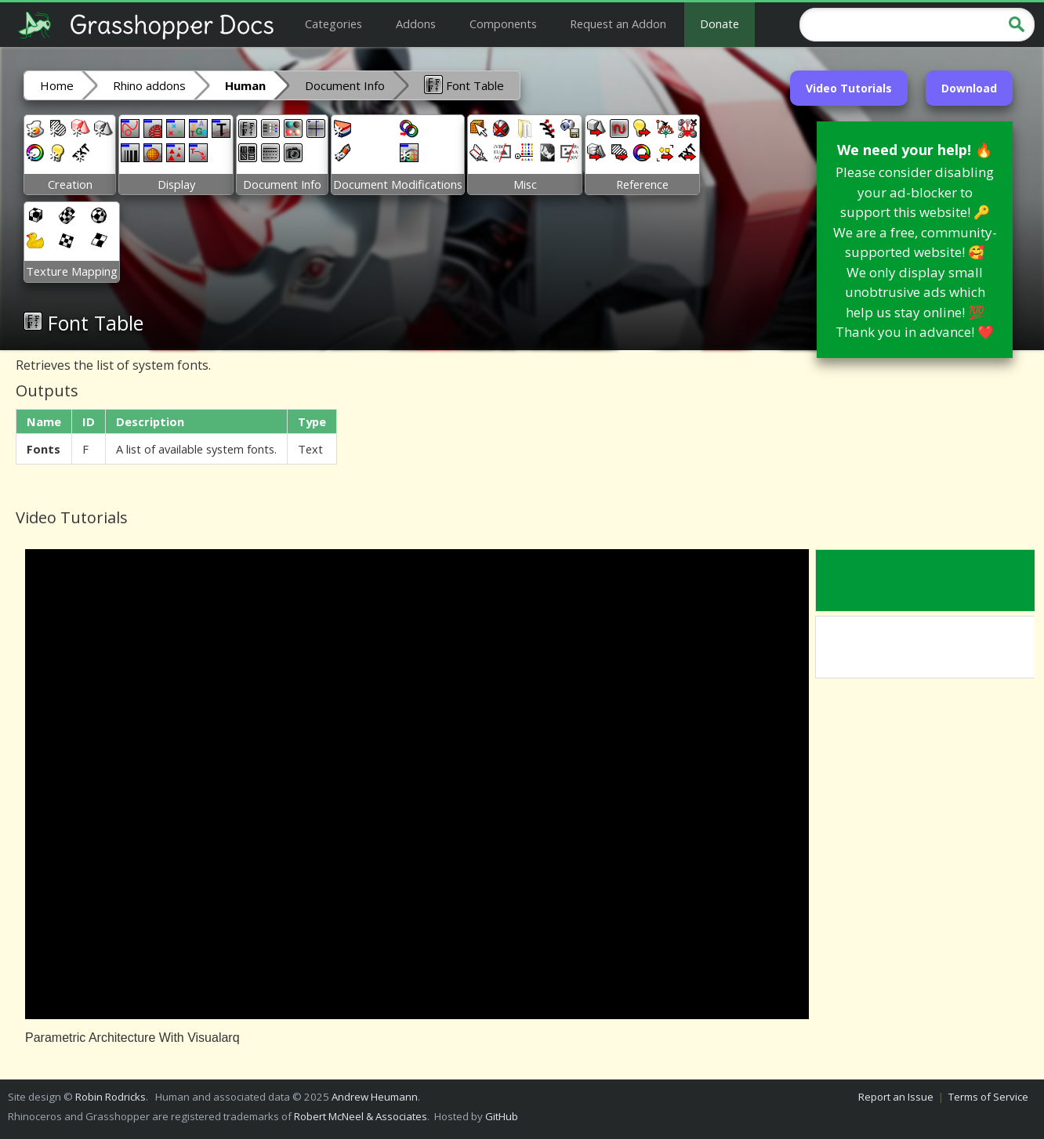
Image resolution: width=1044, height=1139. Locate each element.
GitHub (501, 1116)
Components (503, 23)
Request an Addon (618, 23)
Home (57, 85)
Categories (333, 23)
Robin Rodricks (110, 1097)
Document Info (345, 85)
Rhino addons (149, 85)
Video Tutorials (849, 88)
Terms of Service (988, 1097)
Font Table (464, 84)
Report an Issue (895, 1097)
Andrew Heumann (375, 1097)
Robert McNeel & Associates (360, 1116)
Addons (416, 23)
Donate (719, 23)
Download (969, 88)
